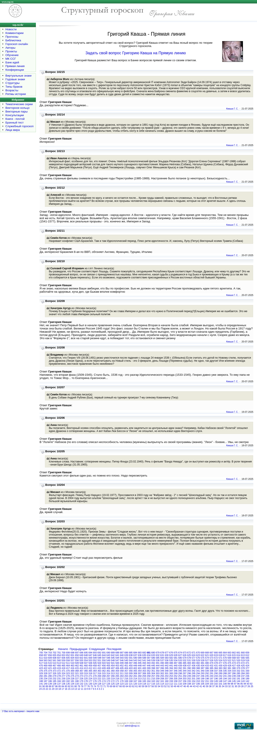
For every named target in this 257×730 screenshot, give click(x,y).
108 (189, 683)
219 (113, 678)
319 (86, 673)
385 (212, 668)
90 (43, 686)
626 (185, 655)
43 (194, 686)
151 (207, 681)
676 (171, 652)
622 (202, 655)
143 (243, 681)
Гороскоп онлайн (16, 44)
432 (212, 665)
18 (59, 689)
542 (140, 660)
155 (189, 681)
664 (225, 652)
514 (54, 663)
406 (117, 668)
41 (200, 686)
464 (68, 665)
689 (113, 652)
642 (113, 655)
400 (144, 668)
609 (50, 657)
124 (117, 683)
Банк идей (12, 62)
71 (104, 686)
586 (153, 657)
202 (189, 678)
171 (117, 681)
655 (54, 655)
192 (234, 678)
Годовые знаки (15, 79)
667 (212, 652)
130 (90, 683)
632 (158, 655)
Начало (63, 649)
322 (72, 673)
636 (140, 655)
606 (63, 657)
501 (113, 663)
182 (68, 681)
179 (81, 681)
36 (216, 686)
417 (68, 668)
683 (140, 652)
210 (153, 678)
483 (194, 663)
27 (245, 686)
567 (238, 657)
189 (247, 678)
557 (72, 660)
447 (144, 665)
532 (185, 660)
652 (68, 655)
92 (251, 683)
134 (72, 683)
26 (248, 686)
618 (220, 655)
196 (216, 678)
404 (126, 668)
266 (113, 676)
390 (189, 668)
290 (216, 673)
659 (247, 652)
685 (131, 652)
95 (241, 683)
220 (108, 678)
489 (167, 663)
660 (243, 652)
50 (172, 686)
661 (238, 652)
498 (126, 663)
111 (176, 683)
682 (144, 652)
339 (207, 670)
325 (59, 673)
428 (229, 665)
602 (81, 657)
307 (140, 673)
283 (247, 673)
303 (158, 673)
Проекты (11, 51)
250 (185, 676)
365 (90, 670)
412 (90, 668)
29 (239, 686)
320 (81, 673)
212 (144, 678)
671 (194, 652)
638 (131, 655)
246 (202, 676)
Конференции (14, 69)
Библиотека (13, 40)
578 (189, 657)
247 (198, 676)
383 (220, 668)
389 (194, 668)
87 (53, 686)
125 (113, 683)
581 (176, 657)
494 (144, 663)
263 (126, 676)
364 (95, 670)
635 (144, 655)
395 (167, 668)
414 (81, 668)
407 (113, 668)
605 (68, 657)
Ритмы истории (15, 94)
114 (162, 683)
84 (63, 686)
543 (135, 660)
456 (104, 665)
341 (198, 670)
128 (99, 683)
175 (99, 681)
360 (113, 670)
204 (180, 678)
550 (104, 660)
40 (204, 686)
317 (95, 673)
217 (122, 678)
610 (46, 657)
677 (167, 652)
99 (229, 683)
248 (194, 676)
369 (72, 670)
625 (189, 655)
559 (63, 660)
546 (122, 660)
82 (69, 686)
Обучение (12, 55)
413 (86, 668)
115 (158, 683)
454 (113, 665)
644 (104, 655)
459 (90, 665)
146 (229, 681)
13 (75, 689)
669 (202, 652)
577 (194, 657)
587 (149, 657)
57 (149, 686)
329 (41, 673)
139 (50, 683)
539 (153, 660)
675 (176, 652)
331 (243, 670)
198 (207, 678)
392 (180, 668)
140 (46, 683)
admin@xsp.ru (132, 725)
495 (140, 663)
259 (144, 676)
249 (189, 676)
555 (81, 660)
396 (162, 668)
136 (63, 683)
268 (104, 676)
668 (207, 652)
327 (50, 673)
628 (176, 655)
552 (95, 660)
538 (158, 660)
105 (202, 683)
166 (140, 681)
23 (43, 689)
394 (171, 668)
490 (162, 663)
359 (117, 670)
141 (41, 683)
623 (198, 655)
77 (85, 686)
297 (185, 673)
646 (95, 655)
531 (189, 660)
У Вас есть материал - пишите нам (20, 711)
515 (50, 663)
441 (171, 665)
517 (41, 663)
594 (117, 657)
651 (72, 655)
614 (238, 655)
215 (131, 678)
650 (77, 655)
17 (63, 689)
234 (46, 678)
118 (144, 683)
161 (162, 681)
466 (59, 665)
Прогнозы (11, 36)
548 (113, 660)
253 (171, 676)
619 (216, 655)
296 (189, 673)
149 (216, 681)
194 (225, 678)
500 (117, 663)
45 (188, 686)
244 (212, 676)
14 (72, 689)
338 (212, 670)
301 (167, 673)
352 (149, 670)
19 (56, 689)
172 (113, 681)
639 (126, 655)
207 (167, 678)
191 (238, 678)
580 (180, 657)
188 (41, 681)
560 (59, 660)
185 (54, 681)
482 (198, 663)
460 (86, 665)
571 (220, 657)
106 (198, 683)
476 (225, 663)
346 (176, 670)
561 (54, 660)
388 (198, 668)
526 (212, 660)
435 (198, 665)
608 (54, 657)
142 (247, 681)
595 (113, 657)
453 (117, 665)
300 (171, 673)
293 (202, 673)
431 (216, 665)
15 (69, 689)
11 (82, 689)
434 (202, 665)
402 (135, 668)
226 (81, 678)
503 (104, 663)
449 (135, 665)
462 (77, 665)
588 (144, 657)
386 (207, 668)
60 (140, 686)
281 (46, 676)
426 (238, 665)
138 (54, 683)
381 (229, 668)
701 (59, 652)
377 (247, 668)
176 (95, 681)
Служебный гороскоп (19, 126)
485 (185, 663)
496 (135, 663)
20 (53, 689)
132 (81, 683)
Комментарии (14, 33)
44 (191, 686)
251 (180, 676)
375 (46, 670)
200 (198, 678)
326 (54, 673)
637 (135, 655)
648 (86, 655)
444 (158, 665)
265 (117, 676)
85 (59, 686)
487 (176, 663)
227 (77, 678)
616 (229, 655)
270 (95, 676)
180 (77, 681)
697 (77, 652)
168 (131, 681)
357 (126, 670)
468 (50, 665)
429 (225, 665)
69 (111, 686)
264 (122, 676)
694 (90, 652)
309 (131, 673)
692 (99, 652)
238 (238, 676)
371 (63, 670)
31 (232, 686)
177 (90, 681)
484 (189, 663)
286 (234, 673)
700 (63, 652)
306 (144, 673)
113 (167, 683)
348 (167, 670)
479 (212, 663)
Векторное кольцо (17, 107)
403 (131, 668)
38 (210, 686)
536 (167, 660)
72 (101, 686)
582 (171, 657)
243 (216, 676)
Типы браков (13, 86)
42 (197, 686)
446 (149, 665)
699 (68, 652)
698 (72, 652)
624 (194, 655)
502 (108, 663)
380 (234, 668)
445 (153, 665)
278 (59, 676)
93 (248, 683)
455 (108, 665)
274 (77, 676)
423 (41, 668)
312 (117, 673)
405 (122, 668)
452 (122, 665)
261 (135, 676)
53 (162, 686)
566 (243, 657)
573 (212, 657)
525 (216, 660)
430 (220, 665)
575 (202, 657)
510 (72, 663)
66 (120, 686)
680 (153, 652)
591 (131, 657)
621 (207, 655)
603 (77, 657)
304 (153, 673)
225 (86, 678)
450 (131, 665)
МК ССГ (10, 58)
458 (95, 665)
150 (212, 681)
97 (235, 683)
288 (225, 673)
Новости (11, 29)
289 (220, 673)
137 (59, 683)
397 (158, 668)
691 (104, 652)
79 (79, 686)
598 (99, 657)
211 (149, 678)
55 (156, 686)
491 (158, 663)
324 (63, 673)
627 (180, 655)
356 (131, 670)
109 (185, 683)
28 (242, 686)
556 (77, 660)
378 (243, 668)
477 (220, 663)
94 (245, 683)
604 (72, 657)
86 (56, 686)
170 (122, 681)
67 (117, 686)
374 (50, 670)
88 (50, 686)
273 (81, 676)
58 (146, 686)
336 (220, 670)
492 (153, 663)
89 (47, 686)
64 (127, 686)
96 (238, 683)
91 (40, 686)
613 (243, 655)
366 (86, 670)
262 (131, 676)
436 (194, 665)
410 (99, 668)
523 (225, 660)
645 (99, 655)
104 (207, 683)
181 (72, 681)
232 (54, 678)
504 (99, 663)
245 (207, 676)
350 (158, 670)
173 (108, 681)
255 (162, 676)
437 (189, 665)
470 (41, 665)
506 (90, 663)
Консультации (14, 115)
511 (68, 663)
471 (247, 663)
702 (54, 652)
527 (207, 660)
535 (171, 660)
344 (185, 670)
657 (46, 655)
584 (162, 657)
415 (77, 668)
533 (180, 660)
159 (171, 681)
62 (133, 686)
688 (117, 652)
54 (159, 686)
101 (220, 683)
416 (72, 668)
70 (107, 686)
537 (162, 660)
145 (234, 681)
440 (176, 665)
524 (220, 660)
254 (167, 676)
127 (104, 683)
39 (207, 686)
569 (229, 657)
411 (95, 668)
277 (63, 676)
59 (143, 686)
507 (86, 663)
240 (229, 676)
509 (77, 663)
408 (108, 668)
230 (63, 678)
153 (198, 681)
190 (243, 678)
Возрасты (11, 90)
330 (247, 670)
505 (95, 663)
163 (153, 681)
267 (108, 676)
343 (189, 670)
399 (149, 668)
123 (122, 683)
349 (162, 670)
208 (162, 678)
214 (135, 678)
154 (194, 681)
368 (77, 670)
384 (216, 668)
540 (149, 660)
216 (126, 678)
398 (153, 668)
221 (104, 678)
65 (124, 686)
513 (59, 663)
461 (81, 665)
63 (130, 686)
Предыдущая (78, 649)
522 (229, 660)
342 (194, 670)
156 (185, 681)
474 (234, 663)
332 (238, 670)
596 (108, 657)
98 (232, 683)
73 (98, 686)
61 (136, 686)
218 (117, 678)
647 (90, 655)
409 (104, 668)
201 (194, 678)
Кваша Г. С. (232, 108)
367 (81, 670)
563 (46, 660)
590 (135, 657)
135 (68, 683)
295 (194, 673)
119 (140, 683)
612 (247, 655)
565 (247, 657)
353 (144, 670)
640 (122, 655)
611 (41, 657)
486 (180, 663)
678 (162, 652)
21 (50, 689)
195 (220, 678)
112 (171, 683)
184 (59, 681)
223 (95, 678)
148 (220, 681)
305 (149, 673)
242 (220, 676)
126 (108, 683)
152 (202, 681)
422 (46, 668)
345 (180, 670)
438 (185, 665)
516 (46, 663)
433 (207, 665)
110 (180, 683)
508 (81, 663)
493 (149, 663)
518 (247, 660)
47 (181, 686)
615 (234, 655)
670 (198, 652)
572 (216, 657)
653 (63, 655)
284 (243, 673)
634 (149, 655)
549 (108, 660)
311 (122, 673)
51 (168, 686)
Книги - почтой (15, 118)
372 (59, 670)
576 (198, 657)
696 (81, 652)
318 (90, 673)
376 (41, 670)
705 (41, 652)
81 (72, 686)
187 (46, 681)
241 (225, 676)
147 (225, 681)
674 (180, 652)
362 (104, 670)
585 (158, 657)
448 (140, 665)
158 (176, 681)
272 (86, 676)
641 (117, 655)
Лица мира (12, 130)
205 (176, 678)
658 (41, 655)
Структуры (12, 83)
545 (126, 660)
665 (220, 652)
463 (72, 665)
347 (171, 670)
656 (50, 655)
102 (216, 683)
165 (144, 681)
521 (234, 660)
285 (238, 673)
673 (185, 652)
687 (122, 652)
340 (202, 670)
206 (171, 678)
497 (131, 663)
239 (234, 676)
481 (202, 663)
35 (220, 686)
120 (135, 683)
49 (175, 686)
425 (243, 665)
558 (68, 660)
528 (202, 660)
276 (68, 676)
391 (185, 668)
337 (216, 670)
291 (212, 673)
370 (68, 670)
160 (167, 681)
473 (238, 663)
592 (126, 657)
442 (167, 665)
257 (153, 676)
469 (46, 665)
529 (198, 660)
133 (77, 683)
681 (149, 652)
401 (140, 668)
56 (152, 686)
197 (212, 678)
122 (126, 683)
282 (41, 676)
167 (135, 681)
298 (180, 673)
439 (180, 665)
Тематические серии (19, 104)
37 (213, 686)
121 (131, 683)
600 (90, 657)
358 (122, 670)
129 (95, 683)
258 (149, 676)
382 (225, 668)
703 (50, 652)
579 (185, 657)
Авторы (10, 47)
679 (158, 652)
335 (225, 670)
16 (66, 689)
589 (140, 657)
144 (238, 681)
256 (158, 676)
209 (158, 678)
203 (185, 678)
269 (99, 676)
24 (40, 689)
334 (229, 670)
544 (131, 660)
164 (149, 681)
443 (162, 665)
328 (46, 673)
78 (82, 686)
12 (79, 689)
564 (41, 660)
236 (247, 676)
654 (59, 655)
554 (86, 660)
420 (54, 668)
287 (229, 673)
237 (243, 676)
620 (212, 655)
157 (180, 681)
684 (135, 652)
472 (243, 663)
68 (114, 686)
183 (63, 681)
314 (108, 673)
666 (216, 652)
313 (113, 673)
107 (194, 683)
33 (226, 686)
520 (238, 660)
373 (54, 670)
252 (176, 676)
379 (238, 668)
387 (202, 668)
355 (135, 670)
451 (126, 665)
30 (236, 686)
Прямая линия (15, 66)
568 (234, 657)
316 (99, 673)
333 (234, 670)
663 (229, 652)
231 (59, 678)
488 (171, 663)
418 (63, 668)
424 (247, 665)
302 (162, 673)
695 (86, 652)
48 (178, 686)
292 (207, 673)
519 (243, 660)
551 (99, 660)
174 (104, 681)
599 (95, 657)
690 (108, 652)
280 (50, 676)
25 (252, 686)
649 (81, 655)
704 (46, 652)
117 (149, 683)
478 (216, 663)
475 (229, 663)
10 (85, 689)
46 (184, 686)
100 (225, 683)
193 (229, 678)
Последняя (114, 649)
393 (176, 668)
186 (50, 681)
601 (86, 657)
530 (194, 660)
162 (158, 681)
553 (90, 660)
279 (54, 676)
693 (95, 652)
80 (75, 686)
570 (225, 657)
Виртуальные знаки (18, 75)
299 (176, 673)
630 (167, 655)
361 (108, 670)
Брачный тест (14, 122)
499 (122, 663)
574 (207, 657)
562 (50, 660)
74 (95, 686)
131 (86, 683)
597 (104, 657)
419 (59, 668)
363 (99, 670)
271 (90, 676)
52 (165, 686)
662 (234, 652)
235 (41, 678)
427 (234, 665)
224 (90, 678)
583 (167, 657)
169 (126, 681)
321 (77, 673)
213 (140, 678)
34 (223, 686)
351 (153, 670)
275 (72, 676)
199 (202, 678)
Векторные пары (16, 111)
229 (68, 678)
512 (63, 663)
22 (47, 689)
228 (72, 678)
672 (189, 652)
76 (88, 686)
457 (99, 665)
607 (59, 657)
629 (171, 655)
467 (54, 665)
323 (68, 673)
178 (86, 681)
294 (198, 673)
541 (144, 660)
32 (229, 686)
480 (207, 663)
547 (117, 660)
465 (63, 665)
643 (108, 655)
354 (140, 670)
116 (153, 683)
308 (135, 673)
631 (162, 655)
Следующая (97, 649)
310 (126, 673)
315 (104, 673)
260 (140, 676)
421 (50, 668)
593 (122, 657)
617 (225, 655)
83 (66, 686)
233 (50, 678)
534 (176, 660)
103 (212, 683)
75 (91, 686)
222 (99, 678)
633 (153, 655)
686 (126, 652)
